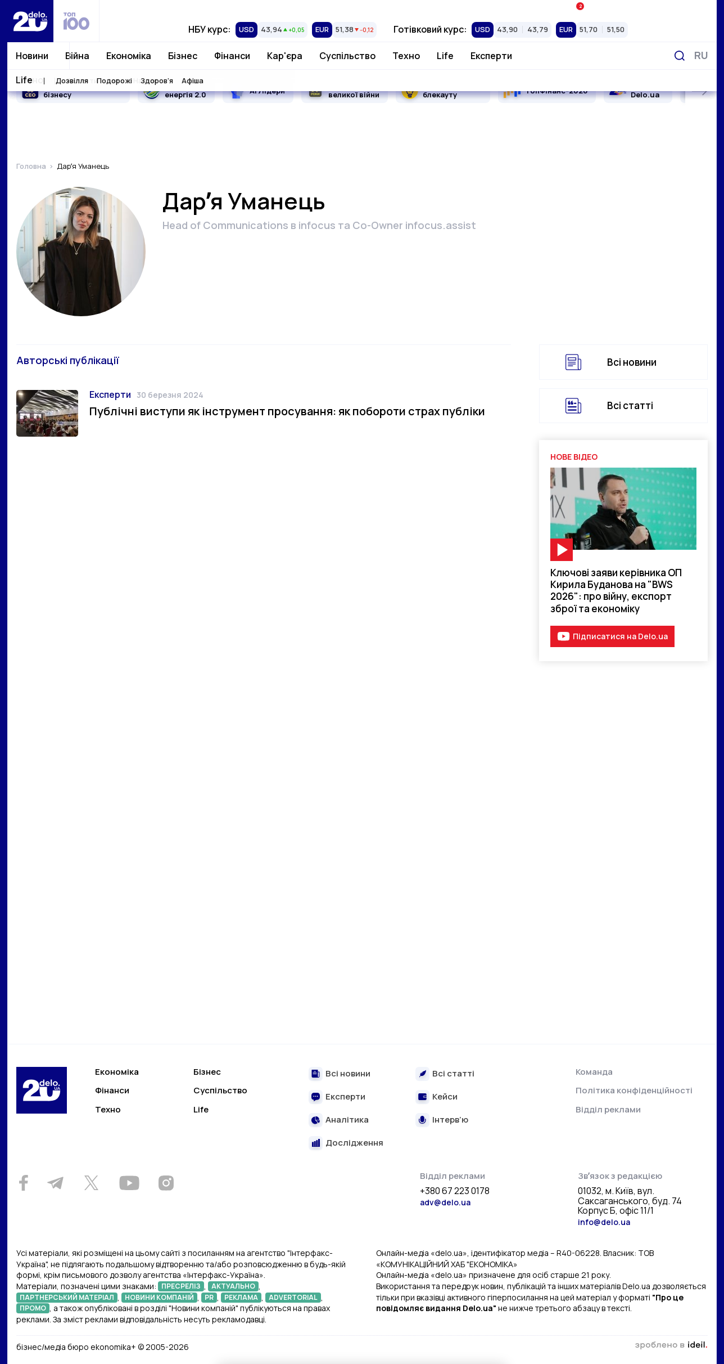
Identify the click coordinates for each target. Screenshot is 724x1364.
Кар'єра (284, 56)
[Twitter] (91, 1183)
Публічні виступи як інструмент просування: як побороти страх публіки (287, 411)
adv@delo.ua (445, 1202)
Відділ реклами (608, 1109)
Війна (77, 56)
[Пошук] (680, 56)
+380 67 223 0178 (455, 1191)
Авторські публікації (67, 360)
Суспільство (347, 56)
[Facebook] (23, 1183)
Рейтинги (202, 8)
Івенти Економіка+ (613, 8)
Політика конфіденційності (634, 1090)
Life (445, 56)
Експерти (491, 56)
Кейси (445, 1097)
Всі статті (630, 405)
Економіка (128, 56)
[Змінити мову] (701, 55)
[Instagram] (166, 1183)
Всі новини (632, 362)
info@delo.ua (604, 1222)
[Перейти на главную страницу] (30, 21)
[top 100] (76, 21)
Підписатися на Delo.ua (620, 636)
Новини (32, 56)
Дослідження (354, 1143)
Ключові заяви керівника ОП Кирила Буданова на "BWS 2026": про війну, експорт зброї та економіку (616, 590)
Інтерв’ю (450, 1120)
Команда (594, 1072)
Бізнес (182, 56)
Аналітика (347, 1120)
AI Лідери (267, 91)
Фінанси (232, 56)
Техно (406, 56)
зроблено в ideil (671, 1345)
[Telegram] (55, 1183)
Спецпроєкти (408, 8)
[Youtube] (129, 1183)
